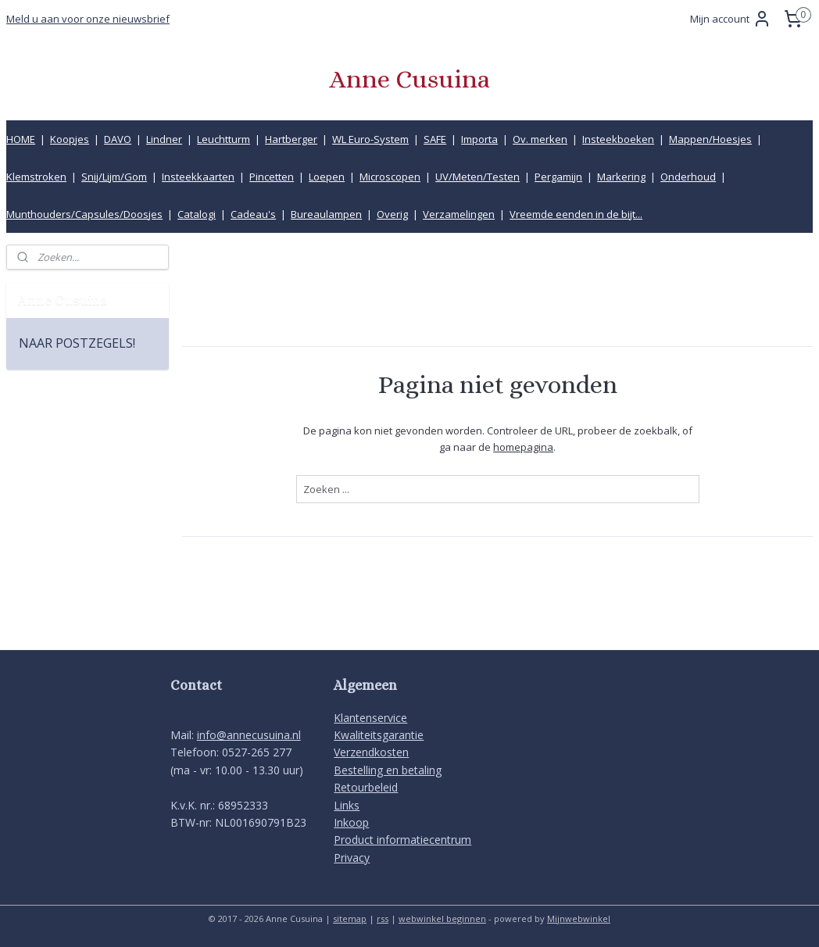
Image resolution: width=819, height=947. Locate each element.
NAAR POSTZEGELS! (77, 343)
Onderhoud (688, 177)
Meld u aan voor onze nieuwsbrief (88, 19)
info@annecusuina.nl (249, 734)
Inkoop (351, 822)
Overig (392, 214)
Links (346, 805)
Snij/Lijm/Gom (114, 177)
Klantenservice (370, 717)
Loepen (327, 177)
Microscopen (389, 177)
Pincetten (271, 177)
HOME (20, 139)
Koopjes (69, 139)
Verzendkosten (371, 752)
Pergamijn (558, 177)
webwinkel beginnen (442, 918)
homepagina (523, 446)
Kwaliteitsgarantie (379, 734)
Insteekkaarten (198, 177)
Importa (479, 139)
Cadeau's (253, 214)
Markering (621, 177)
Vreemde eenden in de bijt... (576, 214)
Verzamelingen (459, 214)
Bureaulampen (326, 214)
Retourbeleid (366, 787)
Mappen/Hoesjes (710, 139)
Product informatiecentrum (402, 839)
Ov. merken (540, 139)
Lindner (164, 139)
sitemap (350, 918)
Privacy (352, 857)
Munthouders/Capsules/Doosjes (84, 214)
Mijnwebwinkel (578, 918)
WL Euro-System (370, 139)
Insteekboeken (618, 139)
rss (382, 918)
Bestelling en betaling (388, 770)
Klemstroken (36, 177)
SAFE (435, 139)
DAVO (117, 139)
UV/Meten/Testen (477, 177)
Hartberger (291, 139)
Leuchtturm (223, 139)
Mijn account (730, 18)
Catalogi (196, 214)
